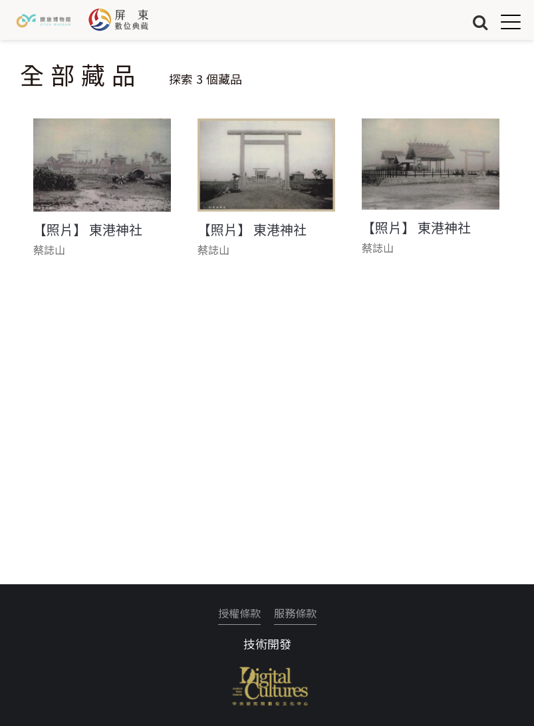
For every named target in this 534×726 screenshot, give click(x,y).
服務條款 (295, 613)
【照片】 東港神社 (87, 230)
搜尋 (480, 22)
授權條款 (239, 613)
